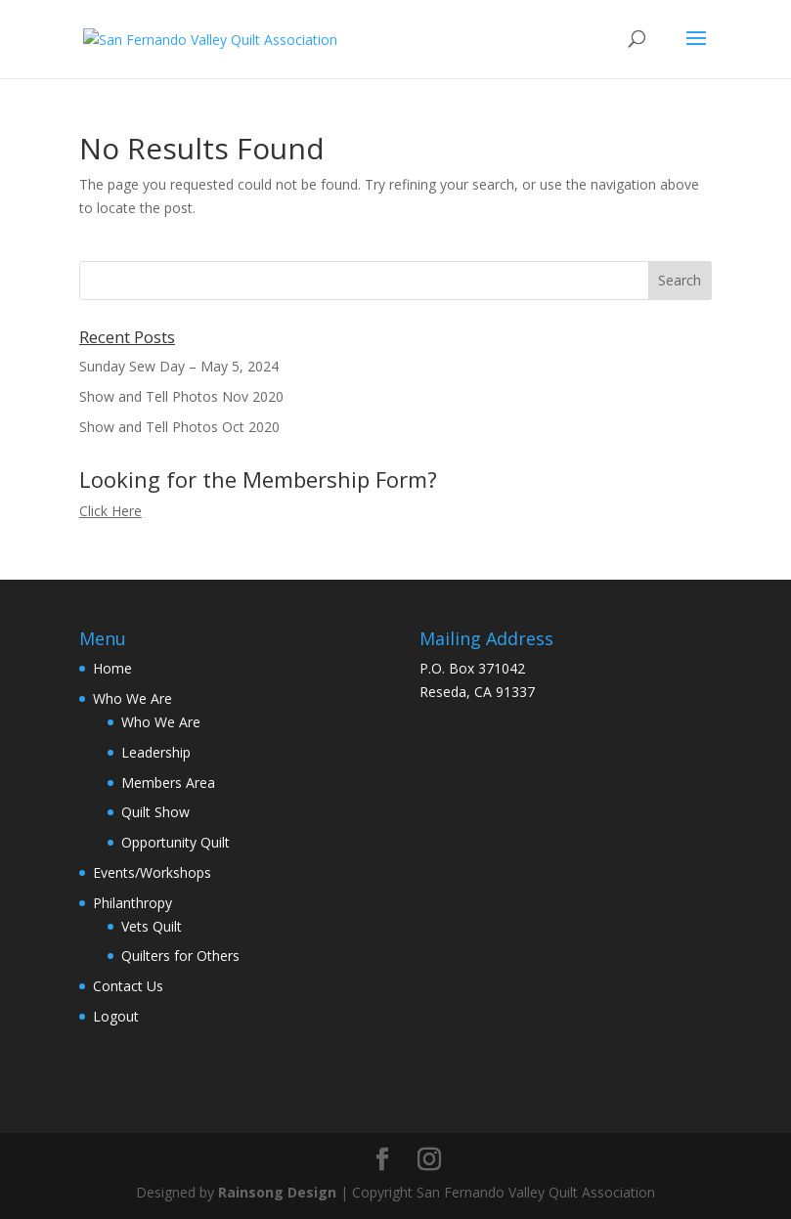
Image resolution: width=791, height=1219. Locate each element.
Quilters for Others (180, 955)
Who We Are (132, 698)
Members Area (168, 782)
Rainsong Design (277, 1192)
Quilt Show (155, 812)
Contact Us (128, 986)
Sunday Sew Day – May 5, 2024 (179, 366)
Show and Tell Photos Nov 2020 (181, 396)
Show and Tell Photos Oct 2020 (179, 426)
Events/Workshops (152, 872)
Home (112, 668)
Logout (116, 1016)
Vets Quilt (151, 926)
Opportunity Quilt (175, 842)
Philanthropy (132, 902)
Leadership (156, 752)
